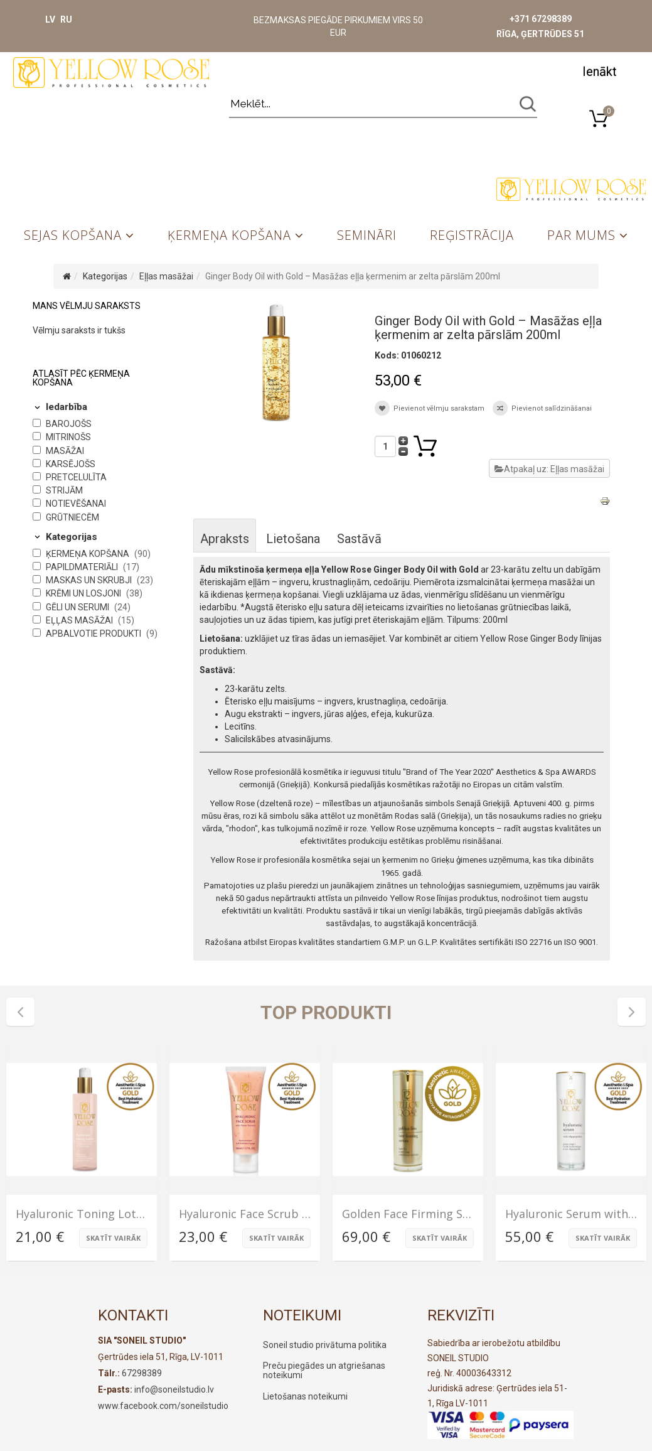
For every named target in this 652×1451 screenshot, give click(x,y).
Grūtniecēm (72, 517)
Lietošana (293, 538)
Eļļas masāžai (166, 276)
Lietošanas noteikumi (305, 1396)
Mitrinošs (68, 437)
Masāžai (65, 451)
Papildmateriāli (83, 567)
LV (50, 19)
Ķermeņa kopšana (229, 235)
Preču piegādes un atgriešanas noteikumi (324, 1370)
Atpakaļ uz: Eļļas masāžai (549, 469)
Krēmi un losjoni (84, 593)
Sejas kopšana (73, 235)
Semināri (367, 235)
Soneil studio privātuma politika (325, 1345)
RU (66, 19)
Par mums (581, 235)
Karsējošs (70, 464)
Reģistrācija (472, 235)
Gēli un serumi (78, 607)
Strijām (64, 490)
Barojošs (69, 424)
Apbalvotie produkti (94, 633)
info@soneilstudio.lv (174, 1389)
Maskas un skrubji (90, 580)
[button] (599, 70)
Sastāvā (359, 538)
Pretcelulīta (76, 477)
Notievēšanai (76, 504)
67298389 (142, 1373)
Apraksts (224, 538)
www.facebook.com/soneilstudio (163, 1406)
